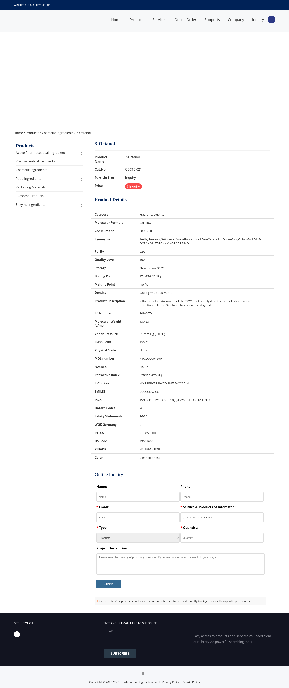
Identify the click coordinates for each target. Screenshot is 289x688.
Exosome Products (30, 196)
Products (137, 19)
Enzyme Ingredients (30, 204)
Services (159, 19)
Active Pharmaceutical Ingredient (40, 152)
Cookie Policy (191, 682)
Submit (108, 583)
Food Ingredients (28, 178)
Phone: (185, 486)
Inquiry (258, 19)
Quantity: (189, 527)
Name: (101, 486)
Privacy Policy (170, 682)
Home (116, 19)
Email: (102, 507)
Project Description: (112, 548)
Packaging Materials (31, 187)
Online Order (185, 19)
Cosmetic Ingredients (57, 133)
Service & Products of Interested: (208, 507)
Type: (101, 527)
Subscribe (119, 653)
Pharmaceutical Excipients (35, 161)
